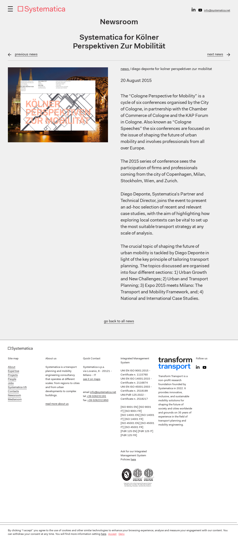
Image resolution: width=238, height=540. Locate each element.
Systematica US (17, 387)
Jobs (11, 383)
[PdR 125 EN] (129, 431)
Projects (13, 375)
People (12, 379)
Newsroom (14, 395)
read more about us (57, 404)
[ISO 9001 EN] (130, 407)
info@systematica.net (217, 10)
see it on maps (91, 379)
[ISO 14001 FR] (133, 419)
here (133, 459)
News (125, 69)
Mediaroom (15, 399)
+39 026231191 (96, 396)
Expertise (13, 371)
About (11, 367)
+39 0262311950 (97, 400)
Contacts (13, 391)
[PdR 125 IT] (145, 431)
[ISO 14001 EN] (130, 415)
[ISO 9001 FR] (133, 411)
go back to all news (119, 321)
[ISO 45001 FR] (133, 427)
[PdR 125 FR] (129, 435)
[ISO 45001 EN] (130, 423)
